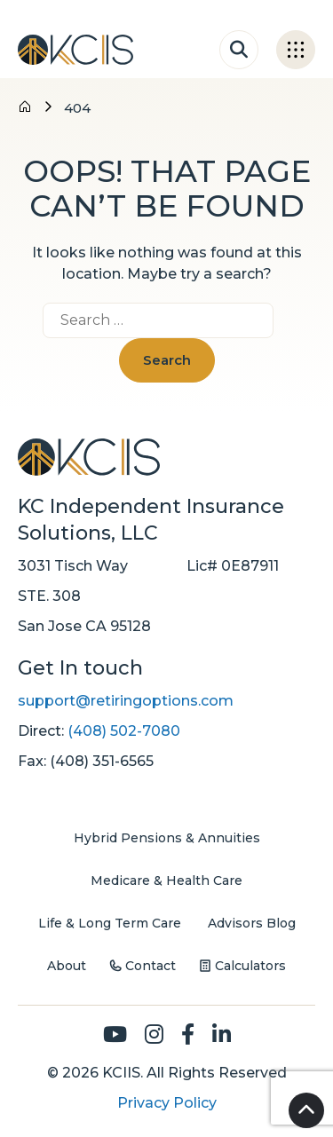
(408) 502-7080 (123, 730)
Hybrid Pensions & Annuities (167, 838)
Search (167, 359)
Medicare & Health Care (166, 880)
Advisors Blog (252, 923)
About (66, 966)
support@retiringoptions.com (126, 700)
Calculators (250, 966)
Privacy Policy (167, 1102)
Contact (150, 966)
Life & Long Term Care (109, 923)
